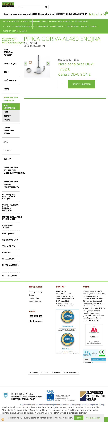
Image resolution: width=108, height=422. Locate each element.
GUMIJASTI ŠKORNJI (10, 31)
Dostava (32, 295)
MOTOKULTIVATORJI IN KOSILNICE (84, 26)
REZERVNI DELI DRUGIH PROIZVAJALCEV (11, 184)
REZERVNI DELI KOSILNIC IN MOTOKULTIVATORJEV (68, 21)
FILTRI (6, 112)
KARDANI (23, 31)
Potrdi (79, 417)
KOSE (6, 72)
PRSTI (6, 89)
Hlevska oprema (40, 21)
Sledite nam (35, 321)
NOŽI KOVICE (10, 80)
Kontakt (57, 372)
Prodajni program (11, 21)
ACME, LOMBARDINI (9, 106)
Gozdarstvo (26, 21)
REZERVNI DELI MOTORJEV (11, 99)
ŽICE (6, 141)
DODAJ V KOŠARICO (81, 84)
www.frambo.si (72, 372)
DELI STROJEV (10, 63)
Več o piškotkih (93, 417)
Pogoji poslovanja (36, 292)
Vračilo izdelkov (35, 301)
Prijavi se (95, 14)
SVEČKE (7, 120)
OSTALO (7, 116)
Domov (35, 372)
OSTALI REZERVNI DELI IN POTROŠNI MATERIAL (51, 26)
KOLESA (7, 158)
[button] (48, 64)
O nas (46, 372)
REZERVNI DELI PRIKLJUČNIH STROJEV (17, 26)
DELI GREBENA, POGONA (8, 52)
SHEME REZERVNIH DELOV (9, 130)
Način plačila (34, 298)
